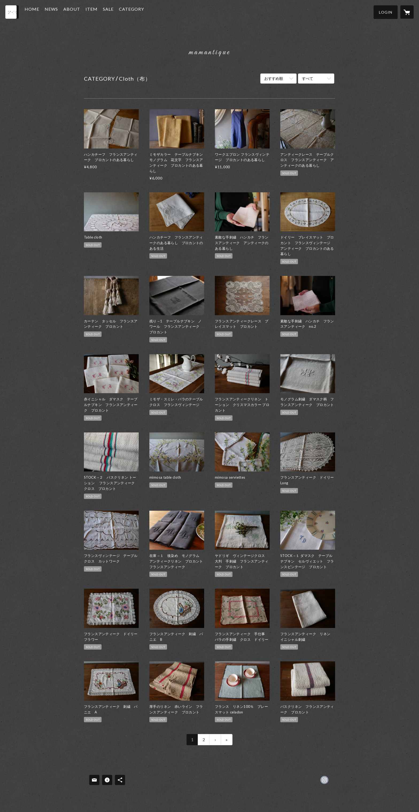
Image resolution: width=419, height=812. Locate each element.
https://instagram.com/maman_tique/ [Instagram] (324, 780)
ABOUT (81, 11)
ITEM (102, 11)
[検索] (12, 12)
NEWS (61, 11)
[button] (386, 12)
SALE (118, 11)
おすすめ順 (273, 78)
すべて (307, 78)
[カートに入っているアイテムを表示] (407, 12)
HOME (42, 11)
